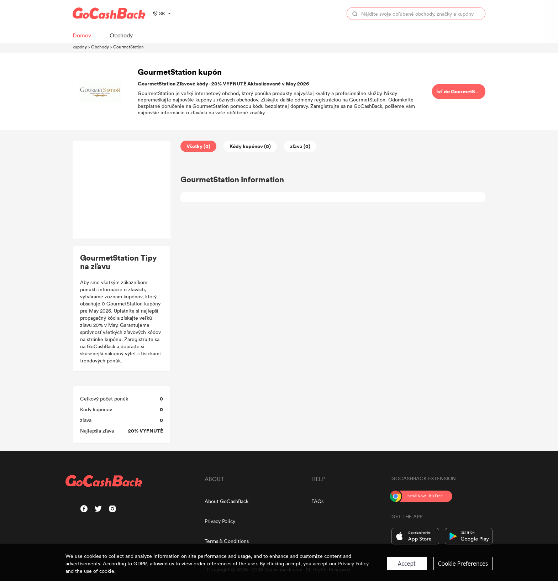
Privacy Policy (220, 521)
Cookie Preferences (463, 563)
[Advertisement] (121, 189)
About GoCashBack (226, 501)
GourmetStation (128, 46)
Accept (407, 563)
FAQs (317, 501)
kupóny (80, 46)
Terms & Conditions (227, 541)
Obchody (100, 46)
